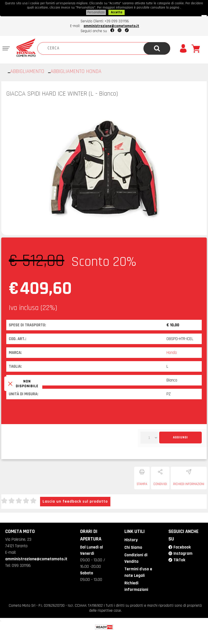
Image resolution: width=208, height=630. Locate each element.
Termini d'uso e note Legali (138, 571)
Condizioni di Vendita (135, 557)
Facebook (181, 546)
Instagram (182, 552)
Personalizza (96, 12)
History (130, 539)
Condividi (160, 483)
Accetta (116, 12)
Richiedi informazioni (188, 483)
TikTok (179, 559)
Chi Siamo (133, 546)
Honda (171, 352)
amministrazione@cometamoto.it (111, 25)
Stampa (142, 483)
